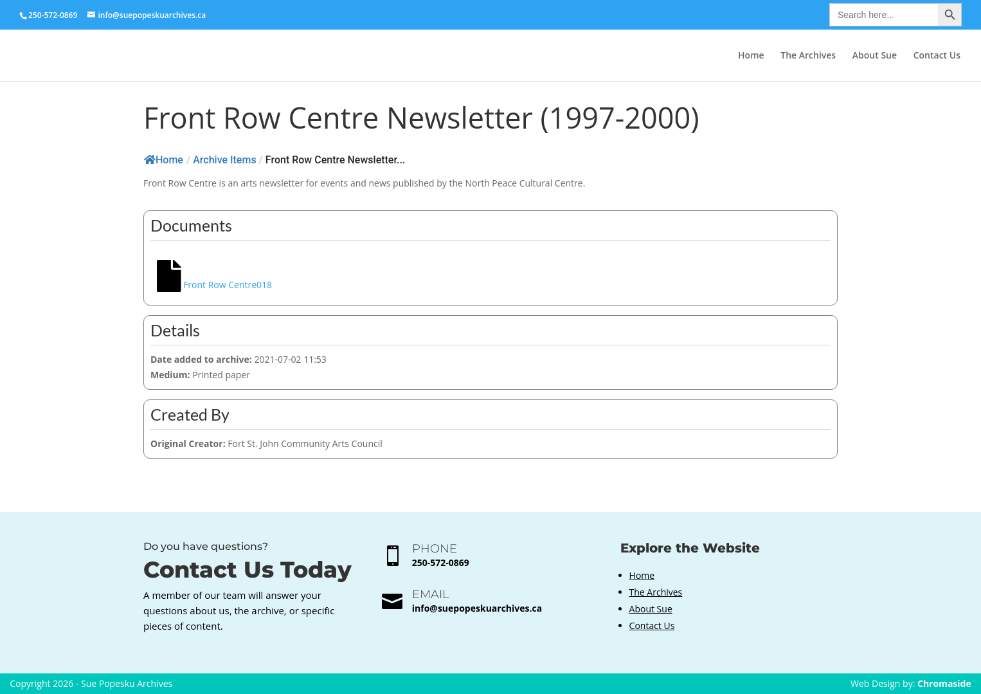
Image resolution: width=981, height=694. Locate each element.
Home (751, 56)
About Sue (874, 56)
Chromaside (944, 683)
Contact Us (937, 56)
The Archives (808, 56)
